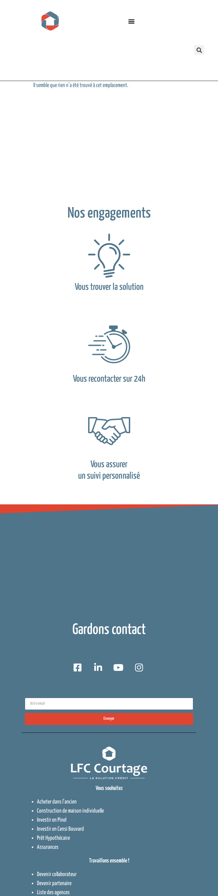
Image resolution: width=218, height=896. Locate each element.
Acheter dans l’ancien (57, 802)
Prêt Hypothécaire (53, 838)
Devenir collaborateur (57, 874)
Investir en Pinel (51, 820)
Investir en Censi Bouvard (60, 829)
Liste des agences (53, 892)
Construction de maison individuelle (70, 811)
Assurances (47, 847)
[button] (132, 21)
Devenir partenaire (54, 883)
